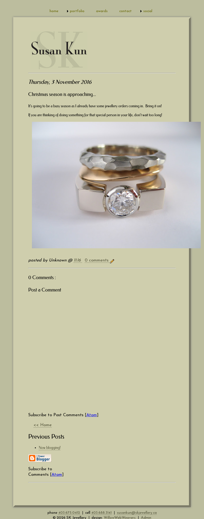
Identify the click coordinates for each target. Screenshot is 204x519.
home (54, 11)
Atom (91, 415)
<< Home (43, 425)
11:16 (78, 260)
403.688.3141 (101, 513)
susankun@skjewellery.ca (137, 513)
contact (125, 11)
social (147, 11)
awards (102, 11)
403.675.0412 (69, 513)
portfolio (77, 11)
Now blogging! (49, 447)
